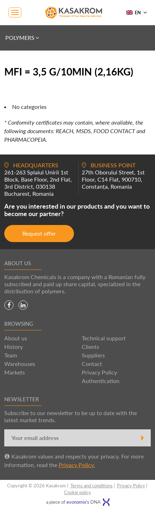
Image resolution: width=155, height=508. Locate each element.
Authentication (100, 380)
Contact (92, 363)
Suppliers (93, 355)
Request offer (39, 233)
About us (15, 338)
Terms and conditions (91, 485)
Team (10, 355)
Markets (14, 372)
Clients (90, 346)
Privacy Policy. (77, 464)
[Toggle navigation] (15, 12)
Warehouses (19, 363)
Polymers (22, 38)
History (13, 346)
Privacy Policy (99, 372)
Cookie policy (77, 492)
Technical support (104, 338)
